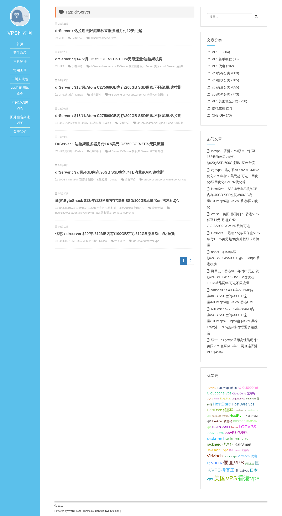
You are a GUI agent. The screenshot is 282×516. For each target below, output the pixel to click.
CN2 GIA (218, 115)
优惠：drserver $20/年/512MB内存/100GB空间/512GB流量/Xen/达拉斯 (115, 234)
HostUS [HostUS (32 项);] (216, 427)
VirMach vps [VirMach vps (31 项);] (230, 456)
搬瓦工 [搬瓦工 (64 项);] (228, 470)
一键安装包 (20, 79)
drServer (95, 38)
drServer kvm (163, 179)
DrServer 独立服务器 (129, 66)
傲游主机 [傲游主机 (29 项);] (249, 463)
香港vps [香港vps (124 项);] (249, 478)
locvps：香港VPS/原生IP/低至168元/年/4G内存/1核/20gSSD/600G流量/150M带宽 (231, 157)
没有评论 (77, 38)
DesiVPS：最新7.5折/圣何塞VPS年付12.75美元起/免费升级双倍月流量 (233, 239)
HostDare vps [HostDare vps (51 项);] (243, 404)
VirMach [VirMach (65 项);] (215, 455)
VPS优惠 (218, 66)
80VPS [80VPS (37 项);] (211, 387)
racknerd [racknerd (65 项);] (215, 438)
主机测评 (20, 61)
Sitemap (114, 511)
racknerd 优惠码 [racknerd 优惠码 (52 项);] (220, 444)
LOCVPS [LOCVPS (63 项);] (247, 426)
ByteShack (61, 212)
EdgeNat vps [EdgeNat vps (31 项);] (238, 398)
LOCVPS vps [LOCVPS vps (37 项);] (215, 432)
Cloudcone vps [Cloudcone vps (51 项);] (219, 393)
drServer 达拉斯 (174, 66)
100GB (63, 207)
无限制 (76, 122)
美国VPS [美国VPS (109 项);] (225, 478)
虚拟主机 (218, 108)
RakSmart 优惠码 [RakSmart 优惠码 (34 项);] (239, 450)
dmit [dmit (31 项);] (216, 398)
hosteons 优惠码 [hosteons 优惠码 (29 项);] (220, 416)
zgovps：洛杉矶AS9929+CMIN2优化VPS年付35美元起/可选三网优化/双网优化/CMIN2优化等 (233, 176)
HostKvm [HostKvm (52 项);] (237, 415)
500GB (63, 240)
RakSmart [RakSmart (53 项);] (243, 444)
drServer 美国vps (153, 66)
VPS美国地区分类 (225, 101)
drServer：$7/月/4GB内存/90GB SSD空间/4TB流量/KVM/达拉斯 (109, 172)
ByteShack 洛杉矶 (98, 212)
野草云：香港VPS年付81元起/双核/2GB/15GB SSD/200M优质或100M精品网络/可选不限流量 (233, 277)
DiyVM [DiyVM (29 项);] (210, 398)
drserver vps (108, 38)
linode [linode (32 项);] (234, 427)
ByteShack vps (78, 212)
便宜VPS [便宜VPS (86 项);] (233, 462)
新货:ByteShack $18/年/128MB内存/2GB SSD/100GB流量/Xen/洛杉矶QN (117, 201)
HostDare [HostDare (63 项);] (222, 404)
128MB (79, 207)
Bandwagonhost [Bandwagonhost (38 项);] (227, 387)
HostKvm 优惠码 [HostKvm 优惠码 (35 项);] (222, 421)
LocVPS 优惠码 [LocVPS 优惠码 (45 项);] (236, 432)
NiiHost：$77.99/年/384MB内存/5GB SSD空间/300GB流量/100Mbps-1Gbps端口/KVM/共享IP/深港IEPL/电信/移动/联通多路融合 (232, 321)
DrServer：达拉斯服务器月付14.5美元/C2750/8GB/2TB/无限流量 (109, 144)
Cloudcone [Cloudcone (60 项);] (248, 387)
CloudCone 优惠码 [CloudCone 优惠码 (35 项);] (243, 393)
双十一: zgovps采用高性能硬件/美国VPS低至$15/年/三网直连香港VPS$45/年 (232, 346)
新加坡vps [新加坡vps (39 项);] (242, 470)
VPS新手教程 (222, 59)
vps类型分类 (221, 94)
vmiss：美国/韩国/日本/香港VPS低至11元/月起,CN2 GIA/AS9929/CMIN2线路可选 (233, 220)
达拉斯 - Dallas (74, 94)
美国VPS (162, 94)
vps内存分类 (221, 73)
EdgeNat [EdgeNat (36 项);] (225, 398)
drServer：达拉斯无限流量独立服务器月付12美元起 (98, 31)
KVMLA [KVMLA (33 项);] (226, 427)
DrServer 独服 (128, 151)
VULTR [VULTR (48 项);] (216, 463)
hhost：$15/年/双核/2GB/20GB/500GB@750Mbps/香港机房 (233, 258)
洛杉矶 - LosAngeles (120, 207)
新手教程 (20, 53)
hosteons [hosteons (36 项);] (240, 410)
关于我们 (20, 131)
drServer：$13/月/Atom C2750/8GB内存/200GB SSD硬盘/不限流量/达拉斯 (118, 87)
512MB (72, 240)
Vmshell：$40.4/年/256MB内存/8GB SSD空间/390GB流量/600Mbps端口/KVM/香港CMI (230, 296)
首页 (20, 44)
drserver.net (128, 212)
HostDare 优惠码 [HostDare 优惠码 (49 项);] (220, 410)
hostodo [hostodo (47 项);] (239, 421)
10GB (71, 207)
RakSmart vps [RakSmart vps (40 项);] (217, 450)
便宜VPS (101, 207)
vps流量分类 (221, 87)
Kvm (69, 179)
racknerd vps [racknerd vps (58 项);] (236, 438)
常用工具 (20, 70)
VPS (61, 38)
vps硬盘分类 (221, 80)
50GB (62, 122)
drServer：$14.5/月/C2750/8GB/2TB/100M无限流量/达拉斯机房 (108, 59)
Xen (93, 207)
